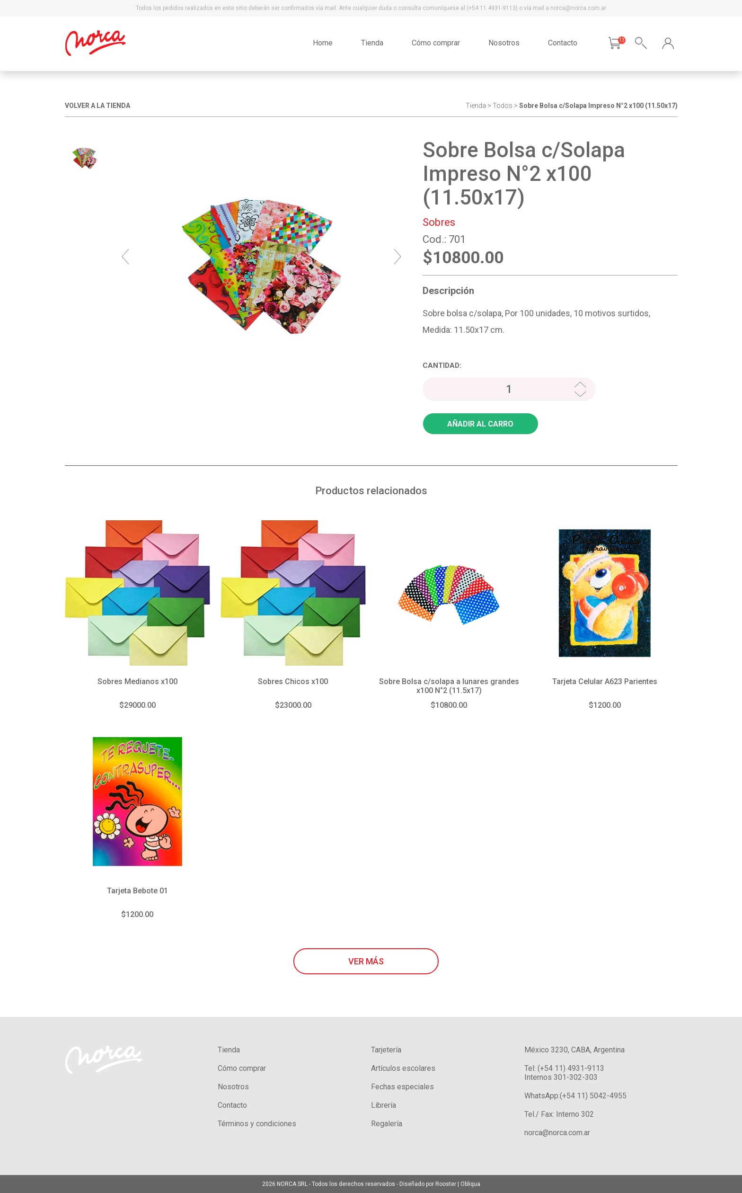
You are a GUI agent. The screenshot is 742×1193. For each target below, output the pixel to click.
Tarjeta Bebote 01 (137, 890)
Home (323, 42)
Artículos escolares (403, 1068)
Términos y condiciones (257, 1123)
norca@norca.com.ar (557, 1132)
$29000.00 (137, 705)
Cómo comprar (436, 42)
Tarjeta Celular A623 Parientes (604, 681)
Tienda (372, 42)
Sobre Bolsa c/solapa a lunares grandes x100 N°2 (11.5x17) (449, 686)
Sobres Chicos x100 (293, 681)
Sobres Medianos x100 (137, 681)
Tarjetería (386, 1049)
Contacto (562, 42)
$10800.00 (449, 705)
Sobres (439, 222)
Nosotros (504, 42)
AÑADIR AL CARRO (480, 423)
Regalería (386, 1123)
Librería (383, 1105)
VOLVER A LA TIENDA (97, 105)
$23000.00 (293, 705)
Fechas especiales (402, 1086)
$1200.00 (605, 705)
